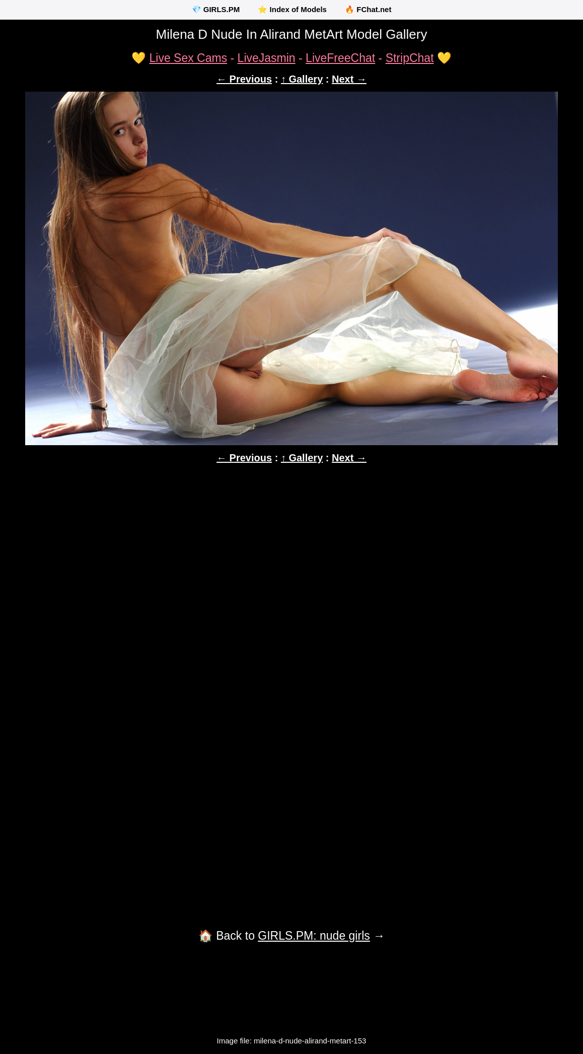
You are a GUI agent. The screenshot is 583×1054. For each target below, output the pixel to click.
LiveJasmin (267, 57)
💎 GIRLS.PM (216, 9)
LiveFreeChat (340, 57)
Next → (349, 79)
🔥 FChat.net (368, 9)
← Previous (244, 79)
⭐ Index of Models (292, 9)
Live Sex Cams (188, 57)
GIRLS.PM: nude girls (314, 935)
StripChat (410, 57)
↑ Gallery (302, 79)
